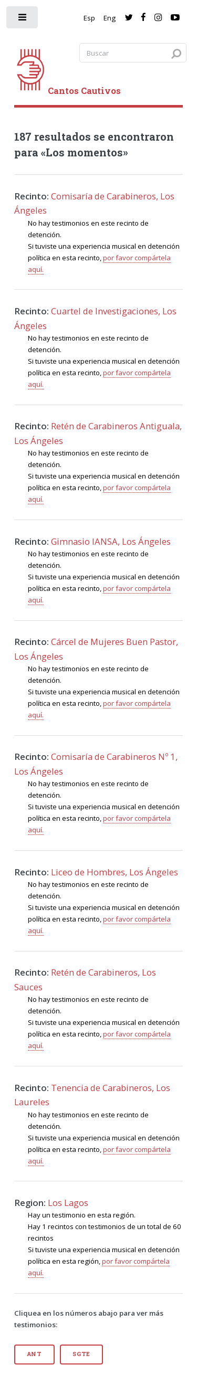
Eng (109, 18)
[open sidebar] (23, 19)
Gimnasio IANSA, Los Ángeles (111, 541)
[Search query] (132, 52)
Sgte (81, 1354)
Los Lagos (68, 1203)
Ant (34, 1354)
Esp (89, 18)
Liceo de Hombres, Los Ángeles (114, 872)
